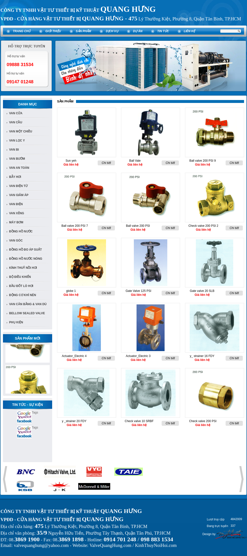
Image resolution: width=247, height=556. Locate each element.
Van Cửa (15, 113)
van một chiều (20, 131)
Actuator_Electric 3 (138, 356)
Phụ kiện (16, 322)
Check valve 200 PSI (202, 421)
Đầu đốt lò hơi (21, 286)
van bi (14, 149)
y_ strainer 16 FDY (202, 356)
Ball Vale (134, 160)
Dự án (137, 31)
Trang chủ (22, 31)
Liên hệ (189, 31)
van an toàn (19, 168)
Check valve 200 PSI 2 (203, 226)
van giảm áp (18, 195)
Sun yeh (70, 160)
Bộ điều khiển (20, 277)
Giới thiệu (53, 31)
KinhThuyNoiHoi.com (156, 545)
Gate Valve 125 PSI (138, 291)
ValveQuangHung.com (110, 545)
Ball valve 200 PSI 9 (202, 160)
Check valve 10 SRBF (139, 421)
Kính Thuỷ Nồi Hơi (23, 268)
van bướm (17, 158)
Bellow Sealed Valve (27, 313)
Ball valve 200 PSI (138, 226)
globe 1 (71, 291)
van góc (16, 240)
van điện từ (18, 186)
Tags (35, 412)
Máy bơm (16, 222)
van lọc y (17, 140)
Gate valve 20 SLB (202, 291)
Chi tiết (106, 163)
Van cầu (15, 122)
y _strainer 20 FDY (74, 421)
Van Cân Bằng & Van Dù (27, 304)
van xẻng (16, 213)
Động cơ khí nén (22, 295)
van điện (16, 204)
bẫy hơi (15, 177)
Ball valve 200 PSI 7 (75, 226)
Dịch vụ (112, 31)
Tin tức (163, 31)
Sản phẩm (83, 31)
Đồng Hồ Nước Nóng (25, 258)
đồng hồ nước (20, 231)
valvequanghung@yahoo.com (41, 545)
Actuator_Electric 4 (74, 356)
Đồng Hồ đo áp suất (25, 249)
